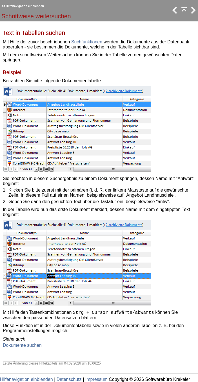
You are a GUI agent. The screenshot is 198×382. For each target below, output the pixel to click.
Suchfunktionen (86, 41)
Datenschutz (69, 379)
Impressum (96, 379)
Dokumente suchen (22, 345)
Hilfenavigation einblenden (25, 6)
